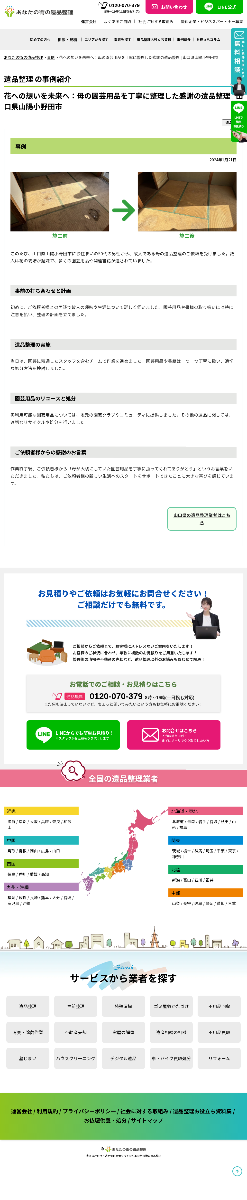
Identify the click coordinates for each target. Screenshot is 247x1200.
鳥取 (11, 851)
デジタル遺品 (123, 1058)
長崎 (34, 897)
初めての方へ (40, 39)
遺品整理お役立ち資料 (154, 39)
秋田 (225, 821)
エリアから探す (96, 39)
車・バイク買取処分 (171, 1058)
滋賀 (11, 821)
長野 (187, 903)
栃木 (187, 851)
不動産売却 (76, 1032)
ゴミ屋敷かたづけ (171, 1006)
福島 (183, 827)
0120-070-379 (119, 5)
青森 (191, 821)
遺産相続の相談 (171, 1032)
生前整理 (75, 1006)
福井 (209, 880)
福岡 (11, 897)
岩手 (202, 821)
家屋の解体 (123, 1032)
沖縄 (26, 903)
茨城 (176, 851)
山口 (56, 851)
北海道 (178, 821)
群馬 (198, 851)
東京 (232, 851)
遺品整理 (28, 1006)
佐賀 (23, 897)
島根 (23, 851)
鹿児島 (13, 903)
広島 (45, 851)
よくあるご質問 (117, 21)
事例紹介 (184, 39)
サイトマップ (147, 1120)
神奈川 (178, 856)
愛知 (221, 903)
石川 (198, 880)
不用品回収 (219, 1006)
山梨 (176, 903)
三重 (232, 903)
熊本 (45, 897)
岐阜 (198, 903)
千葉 (221, 851)
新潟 (176, 880)
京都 (23, 821)
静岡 (209, 903)
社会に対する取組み (156, 21)
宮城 (213, 821)
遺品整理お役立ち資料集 (202, 1111)
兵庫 (45, 821)
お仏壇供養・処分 (105, 1120)
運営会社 (89, 21)
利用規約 (47, 1111)
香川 (23, 874)
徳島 (11, 874)
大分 (56, 897)
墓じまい (28, 1058)
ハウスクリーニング (75, 1058)
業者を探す (122, 39)
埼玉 (209, 851)
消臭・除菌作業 (27, 1032)
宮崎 (67, 897)
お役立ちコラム (208, 39)
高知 (45, 874)
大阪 (34, 821)
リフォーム (219, 1058)
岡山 (34, 851)
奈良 (56, 821)
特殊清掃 (123, 1006)
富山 (187, 880)
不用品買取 (219, 1032)
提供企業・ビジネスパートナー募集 (212, 21)
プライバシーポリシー (89, 1111)
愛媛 (34, 874)
